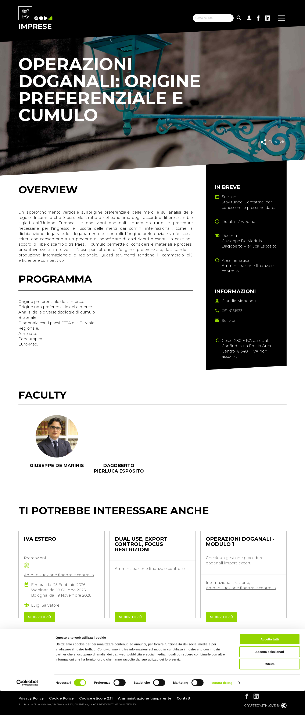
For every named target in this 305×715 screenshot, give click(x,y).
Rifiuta (270, 688)
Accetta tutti (270, 663)
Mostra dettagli (222, 706)
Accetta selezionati (269, 675)
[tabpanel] (57, 447)
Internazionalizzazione (227, 583)
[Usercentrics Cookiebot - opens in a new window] (27, 707)
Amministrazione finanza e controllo (59, 575)
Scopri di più (39, 617)
